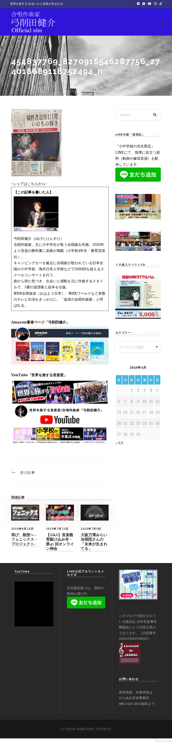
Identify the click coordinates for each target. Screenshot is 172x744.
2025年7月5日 (91, 534)
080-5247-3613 (130, 709)
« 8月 (119, 448)
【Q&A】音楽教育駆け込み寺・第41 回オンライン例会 (60, 547)
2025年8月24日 (22, 534)
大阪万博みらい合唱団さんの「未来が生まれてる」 (94, 547)
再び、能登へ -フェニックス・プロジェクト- (24, 545)
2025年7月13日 (57, 534)
